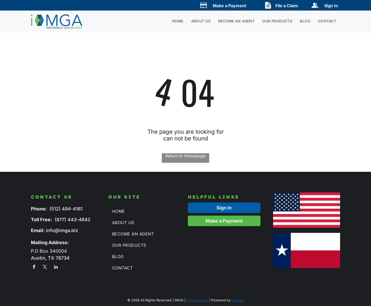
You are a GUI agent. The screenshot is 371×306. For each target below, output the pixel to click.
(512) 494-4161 (65, 208)
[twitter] (45, 267)
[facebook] (34, 267)
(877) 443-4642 (72, 219)
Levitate (238, 300)
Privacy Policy (197, 300)
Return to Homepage (185, 155)
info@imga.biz (62, 230)
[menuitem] (173, 21)
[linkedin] (56, 267)
